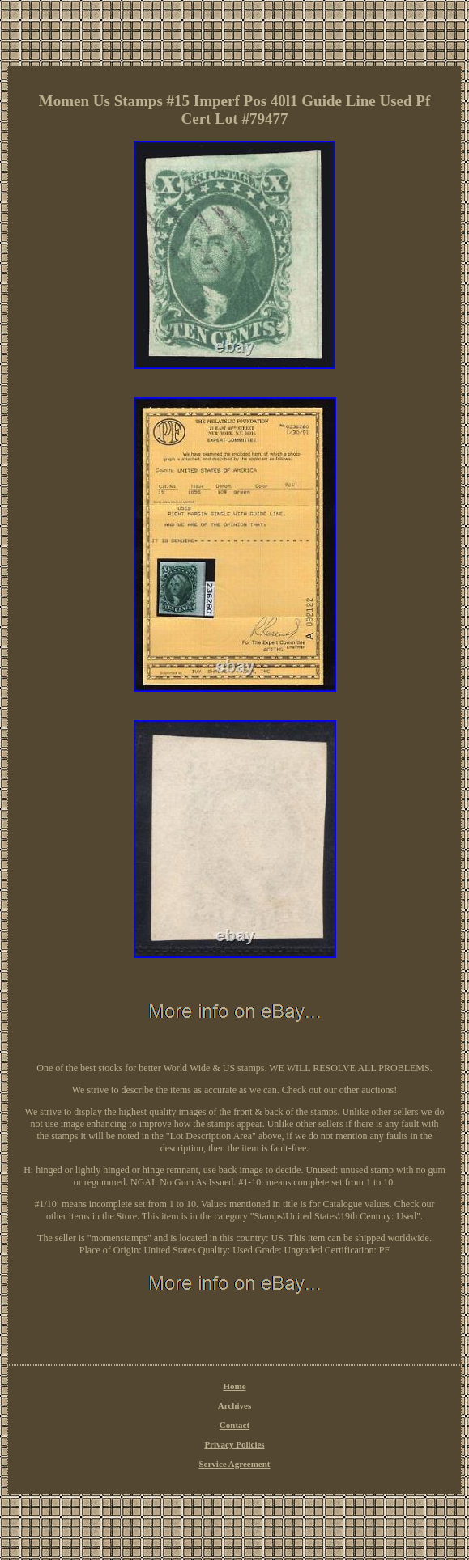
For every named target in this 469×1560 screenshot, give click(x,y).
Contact (234, 1425)
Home (234, 1386)
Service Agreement (234, 1464)
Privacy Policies (234, 1444)
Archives (234, 1405)
